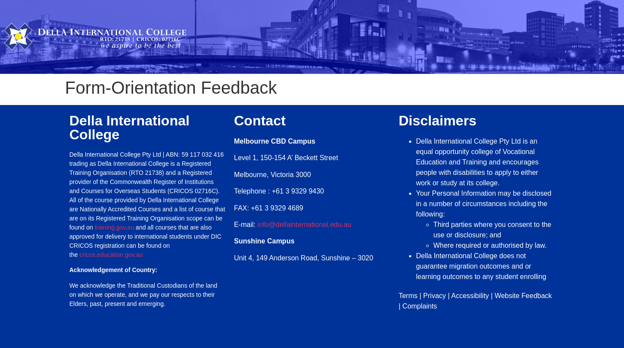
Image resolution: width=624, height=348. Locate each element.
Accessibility (470, 295)
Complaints (420, 306)
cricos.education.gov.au (111, 254)
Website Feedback (523, 295)
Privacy (434, 295)
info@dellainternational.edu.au (304, 224)
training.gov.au (114, 227)
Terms (408, 295)
